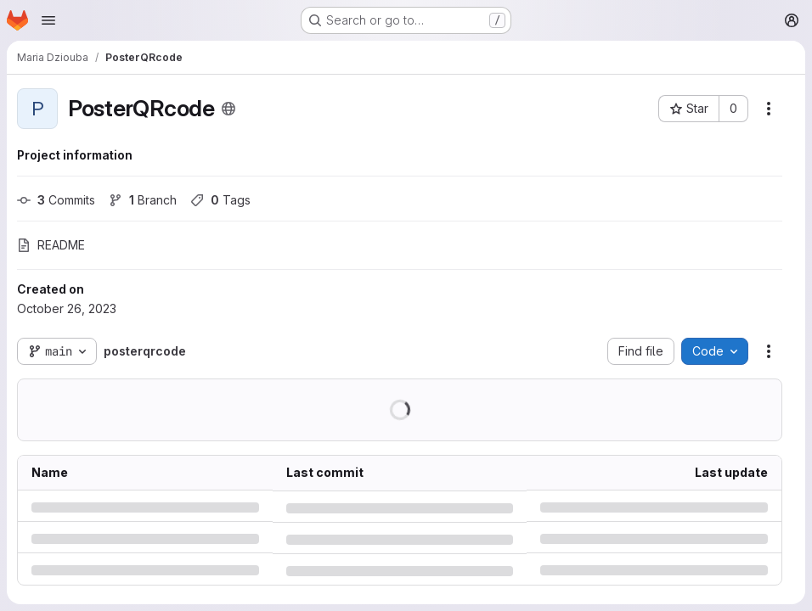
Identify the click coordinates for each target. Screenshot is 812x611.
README (51, 245)
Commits (56, 200)
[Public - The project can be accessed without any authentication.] (228, 108)
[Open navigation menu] (48, 20)
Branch (143, 200)
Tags (220, 200)
